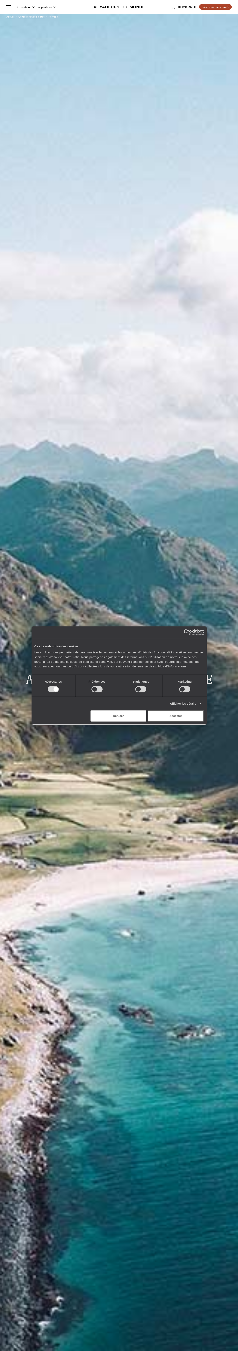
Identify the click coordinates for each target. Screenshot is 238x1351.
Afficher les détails (183, 703)
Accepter (175, 715)
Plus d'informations (172, 666)
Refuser (118, 715)
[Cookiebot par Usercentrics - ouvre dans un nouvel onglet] (187, 632)
